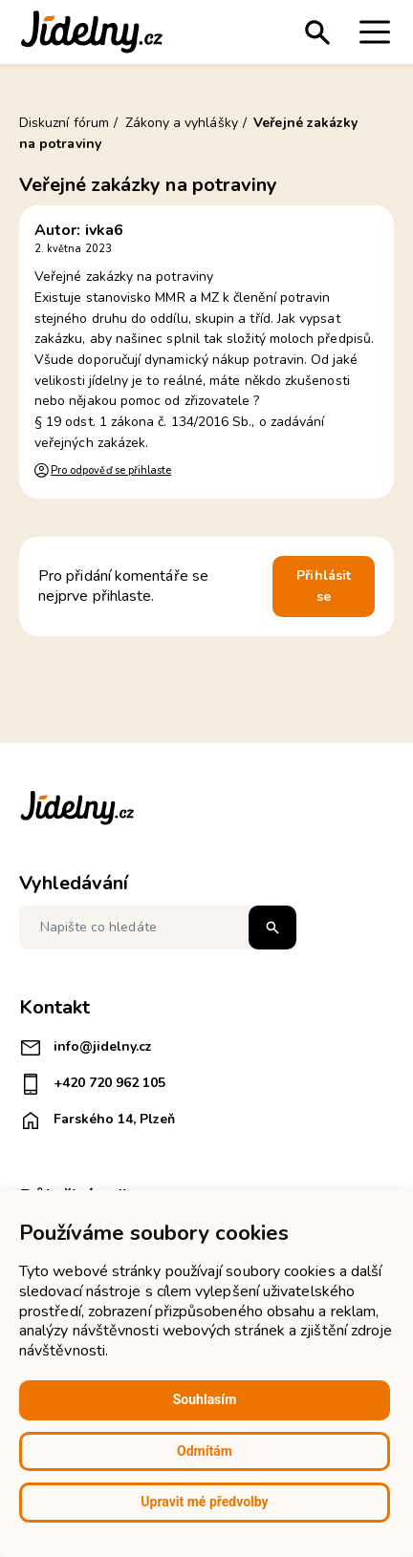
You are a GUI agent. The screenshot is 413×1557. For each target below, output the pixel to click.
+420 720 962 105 (92, 1084)
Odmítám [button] (204, 1451)
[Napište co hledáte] (157, 927)
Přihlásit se (323, 586)
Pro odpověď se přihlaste (111, 470)
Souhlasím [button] (205, 1399)
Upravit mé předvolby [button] (204, 1501)
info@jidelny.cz (85, 1047)
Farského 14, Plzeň (97, 1120)
